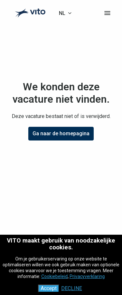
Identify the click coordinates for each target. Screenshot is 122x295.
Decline (71, 288)
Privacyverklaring (87, 276)
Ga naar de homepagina (61, 133)
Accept (49, 288)
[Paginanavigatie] (107, 13)
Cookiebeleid (54, 276)
